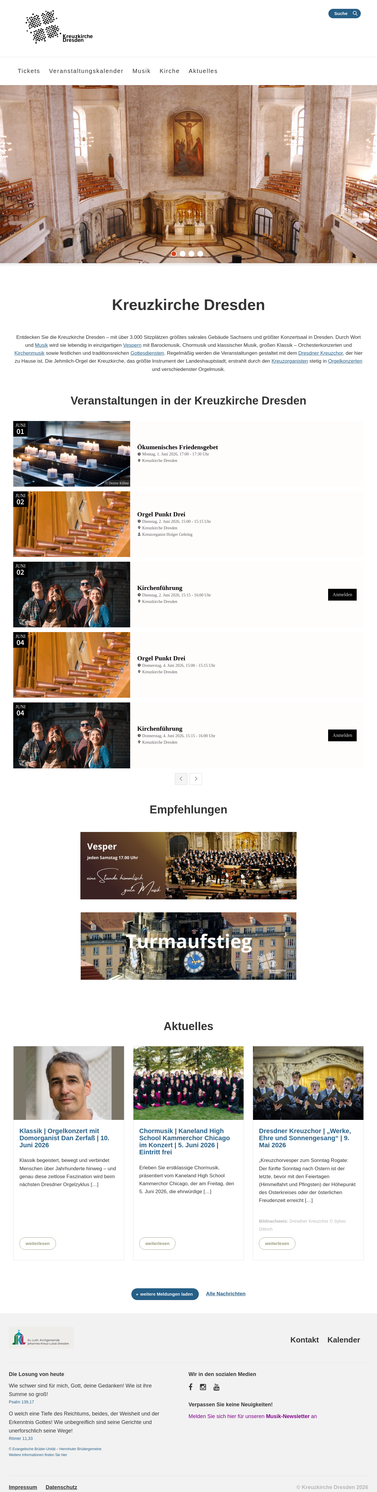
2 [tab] (184, 255)
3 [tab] (192, 255)
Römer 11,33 (21, 1437)
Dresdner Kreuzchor (320, 353)
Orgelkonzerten (345, 361)
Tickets (29, 71)
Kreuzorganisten (290, 361)
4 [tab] (201, 255)
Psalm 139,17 (21, 1400)
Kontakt (304, 1338)
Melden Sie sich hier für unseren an (252, 1415)
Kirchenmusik (29, 353)
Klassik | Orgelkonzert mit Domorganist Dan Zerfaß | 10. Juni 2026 (64, 1136)
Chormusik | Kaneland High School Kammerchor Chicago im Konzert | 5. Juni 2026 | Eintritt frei (184, 1140)
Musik (41, 345)
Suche (341, 13)
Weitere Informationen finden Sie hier (38, 1454)
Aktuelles (203, 71)
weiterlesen (38, 1241)
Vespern (132, 345)
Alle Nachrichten (225, 1292)
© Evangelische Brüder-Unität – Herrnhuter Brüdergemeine (55, 1448)
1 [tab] (175, 255)
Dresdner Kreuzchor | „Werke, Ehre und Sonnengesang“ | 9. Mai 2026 (305, 1136)
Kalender (344, 1338)
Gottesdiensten (147, 353)
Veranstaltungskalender (86, 71)
